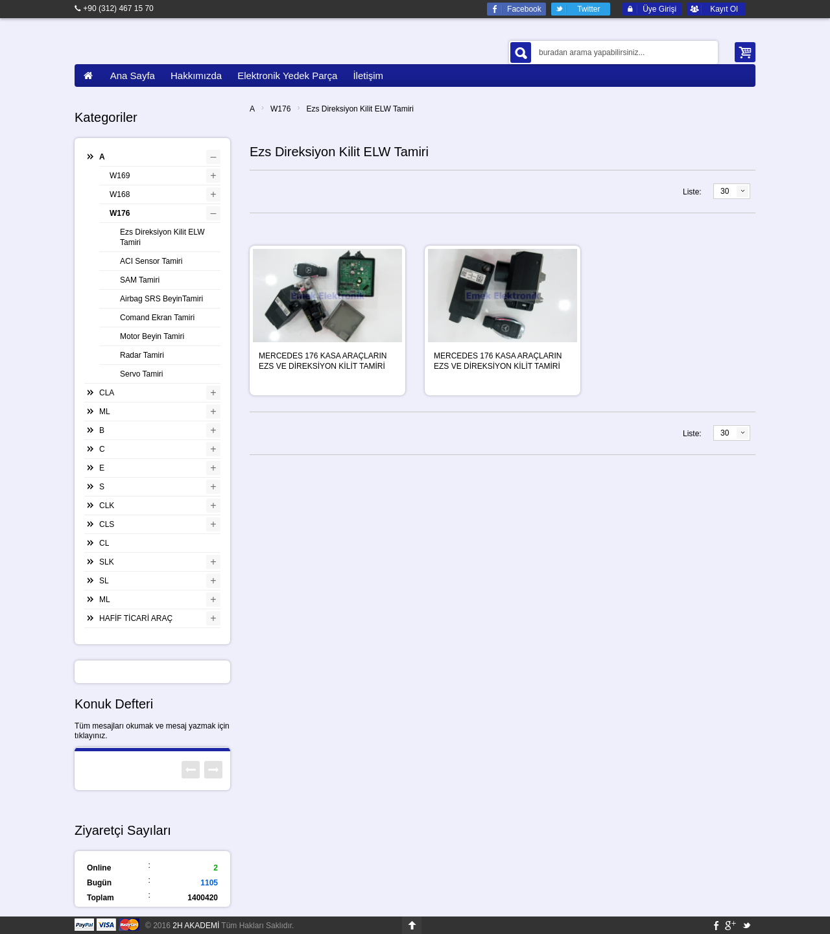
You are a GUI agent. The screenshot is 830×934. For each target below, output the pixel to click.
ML (104, 411)
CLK (106, 505)
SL (104, 580)
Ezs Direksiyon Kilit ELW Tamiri (360, 108)
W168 (120, 194)
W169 (120, 175)
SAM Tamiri (140, 280)
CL (104, 543)
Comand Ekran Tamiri (157, 317)
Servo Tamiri (141, 374)
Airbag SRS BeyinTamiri (161, 298)
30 (724, 191)
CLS (106, 524)
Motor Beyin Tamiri (152, 336)
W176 (280, 108)
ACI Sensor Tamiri (151, 261)
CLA (106, 392)
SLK (106, 561)
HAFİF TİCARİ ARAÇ (135, 618)
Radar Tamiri (142, 355)
